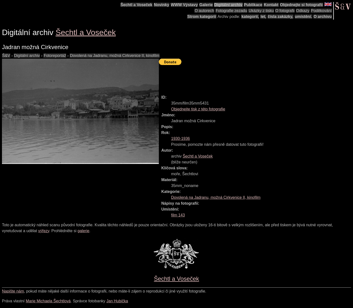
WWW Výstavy (184, 5)
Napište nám (13, 291)
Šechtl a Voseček (136, 5)
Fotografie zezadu (231, 11)
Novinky (161, 5)
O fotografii (284, 11)
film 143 (178, 215)
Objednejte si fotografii (301, 5)
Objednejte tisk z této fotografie (198, 109)
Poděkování (321, 11)
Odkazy (302, 11)
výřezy (43, 231)
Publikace (253, 5)
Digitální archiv (228, 5)
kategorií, (250, 16)
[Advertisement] (248, 78)
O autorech (204, 11)
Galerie (206, 5)
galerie (83, 231)
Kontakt (271, 5)
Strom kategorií (201, 16)
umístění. (303, 16)
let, (263, 16)
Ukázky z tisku (261, 11)
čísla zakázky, (280, 16)
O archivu (323, 16)
